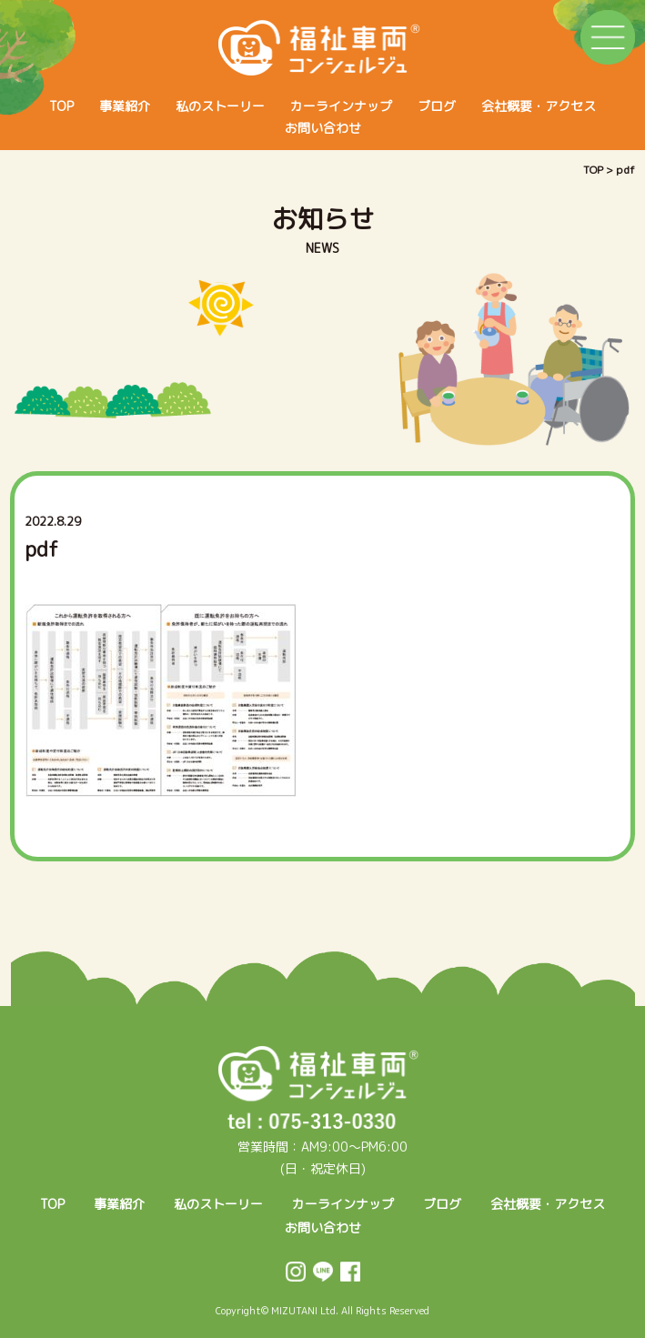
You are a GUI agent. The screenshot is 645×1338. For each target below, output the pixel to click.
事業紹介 (124, 106)
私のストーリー (220, 106)
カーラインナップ (341, 106)
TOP (61, 106)
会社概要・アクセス (538, 106)
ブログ (437, 106)
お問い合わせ (323, 127)
